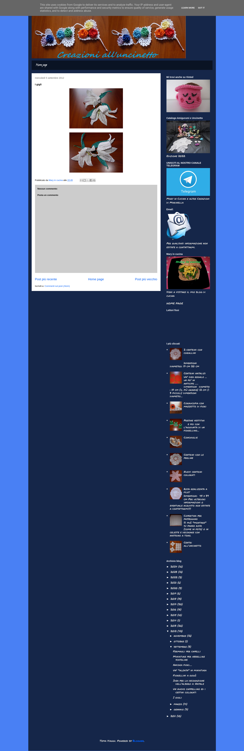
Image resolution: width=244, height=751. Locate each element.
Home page (41, 65)
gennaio (179, 709)
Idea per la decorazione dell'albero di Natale (188, 682)
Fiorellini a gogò (184, 675)
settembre (181, 646)
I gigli (177, 697)
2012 (174, 631)
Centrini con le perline (194, 456)
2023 (174, 572)
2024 (174, 566)
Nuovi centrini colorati (193, 473)
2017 (173, 604)
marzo (178, 704)
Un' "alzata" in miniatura (189, 670)
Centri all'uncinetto (192, 543)
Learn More (188, 8)
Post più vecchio (146, 279)
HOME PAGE (174, 303)
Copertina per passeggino (193, 517)
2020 (174, 588)
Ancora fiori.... (182, 665)
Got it (201, 8)
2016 (173, 609)
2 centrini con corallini (193, 351)
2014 (173, 620)
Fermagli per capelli (187, 651)
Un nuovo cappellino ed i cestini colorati (189, 690)
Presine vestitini (194, 420)
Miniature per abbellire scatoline (189, 658)
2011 (173, 716)
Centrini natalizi (195, 373)
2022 (174, 577)
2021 (174, 582)
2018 (173, 599)
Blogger (138, 741)
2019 (173, 593)
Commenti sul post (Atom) (57, 286)
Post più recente (46, 279)
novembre (180, 636)
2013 (173, 626)
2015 (173, 615)
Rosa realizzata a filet (195, 490)
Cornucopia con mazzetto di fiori (195, 404)
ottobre (179, 641)
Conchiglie (191, 437)
